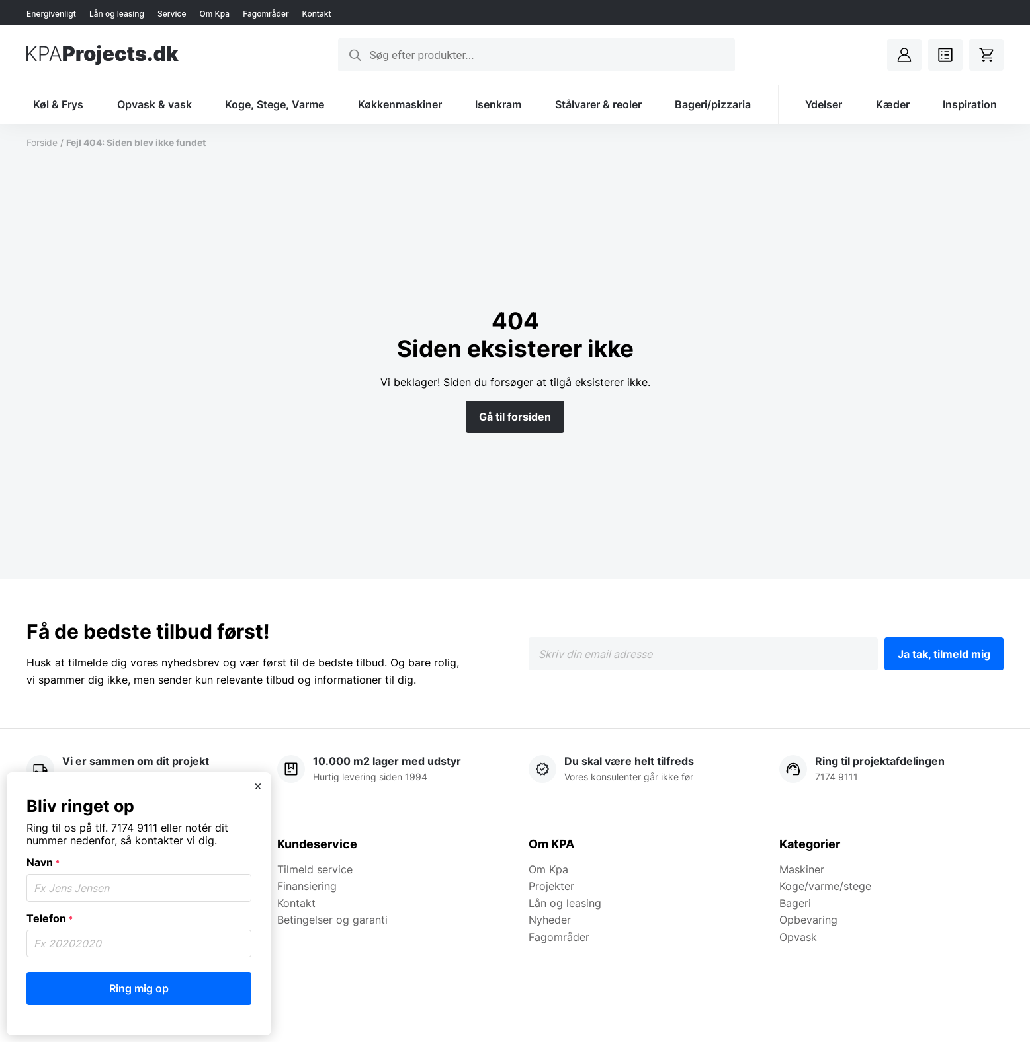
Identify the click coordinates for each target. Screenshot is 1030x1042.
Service (172, 14)
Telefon (49, 918)
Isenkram (498, 104)
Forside (42, 142)
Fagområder (265, 14)
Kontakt (316, 14)
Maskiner (801, 869)
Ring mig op (139, 988)
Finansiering (307, 886)
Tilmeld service (315, 869)
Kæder (893, 104)
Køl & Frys (58, 104)
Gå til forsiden (515, 416)
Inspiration (970, 104)
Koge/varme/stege (825, 886)
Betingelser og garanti (332, 919)
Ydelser (823, 104)
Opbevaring (808, 919)
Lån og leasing (116, 14)
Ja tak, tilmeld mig (944, 654)
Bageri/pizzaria (713, 104)
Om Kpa (214, 14)
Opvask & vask (154, 104)
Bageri (795, 903)
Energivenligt (51, 14)
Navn (43, 862)
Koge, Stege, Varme (274, 104)
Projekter (551, 886)
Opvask (798, 936)
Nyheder (550, 919)
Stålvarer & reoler (598, 104)
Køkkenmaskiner (400, 104)
